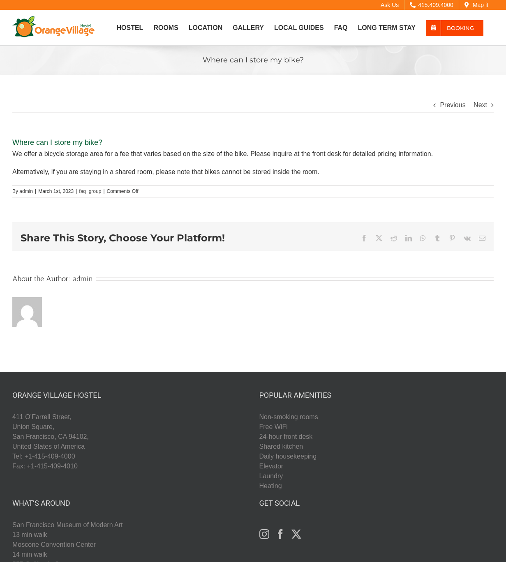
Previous (452, 104)
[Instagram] (264, 534)
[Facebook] (280, 534)
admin (26, 191)
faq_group (90, 191)
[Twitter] (296, 534)
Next (480, 104)
